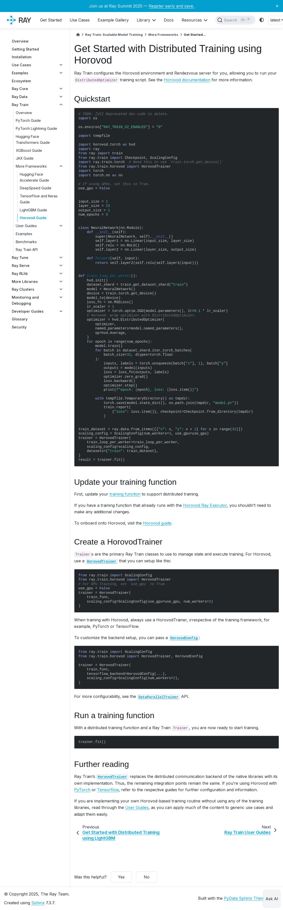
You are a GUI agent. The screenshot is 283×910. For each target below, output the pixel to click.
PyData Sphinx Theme (245, 898)
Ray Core (20, 89)
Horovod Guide (33, 218)
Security (19, 327)
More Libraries (25, 281)
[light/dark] (261, 20)
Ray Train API (27, 249)
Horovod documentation (187, 79)
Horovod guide (157, 523)
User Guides (26, 226)
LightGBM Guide (33, 210)
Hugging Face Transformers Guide (33, 139)
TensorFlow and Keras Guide (39, 199)
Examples (20, 73)
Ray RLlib (20, 273)
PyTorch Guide (28, 120)
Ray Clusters (23, 289)
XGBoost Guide (29, 150)
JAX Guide (25, 158)
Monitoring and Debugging (25, 300)
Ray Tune (20, 257)
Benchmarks (26, 242)
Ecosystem (21, 81)
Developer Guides (28, 311)
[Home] (78, 34)
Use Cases (21, 65)
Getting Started (25, 49)
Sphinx (38, 902)
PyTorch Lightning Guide (36, 128)
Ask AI (271, 898)
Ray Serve (21, 265)
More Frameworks (31, 166)
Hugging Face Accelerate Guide (34, 177)
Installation (22, 57)
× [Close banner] (277, 6)
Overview (20, 41)
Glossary (20, 319)
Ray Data (20, 97)
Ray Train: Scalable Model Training (114, 35)
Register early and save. (171, 6)
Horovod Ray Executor (205, 505)
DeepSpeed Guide (35, 188)
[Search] (235, 20)
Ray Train (20, 105)
